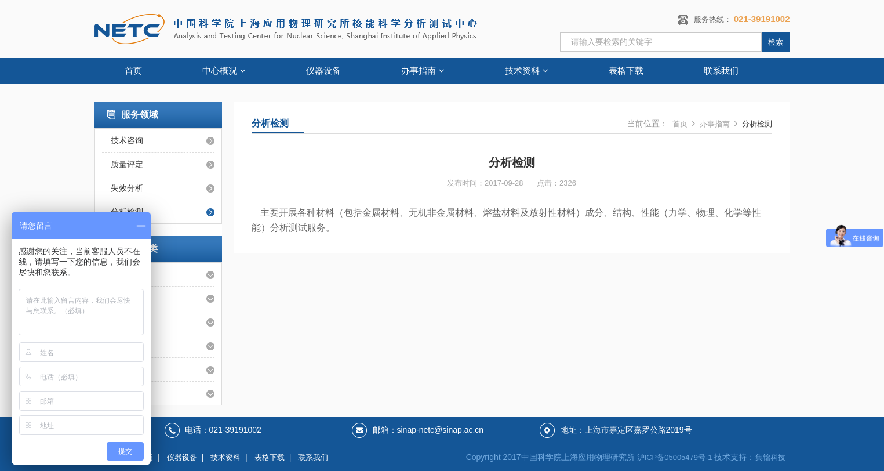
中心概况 (224, 70)
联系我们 (721, 70)
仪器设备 (323, 70)
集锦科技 (770, 457)
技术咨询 (127, 140)
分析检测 (757, 123)
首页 (133, 70)
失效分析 (127, 188)
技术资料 (526, 70)
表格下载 (626, 70)
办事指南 (423, 70)
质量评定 (127, 164)
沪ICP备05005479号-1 (674, 457)
